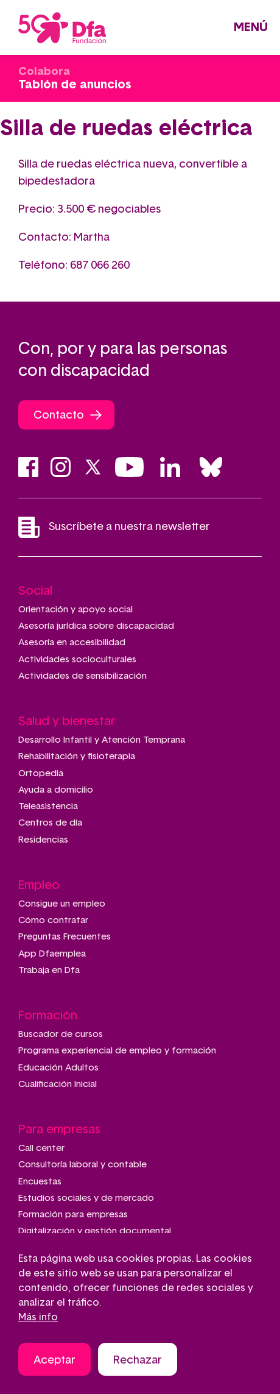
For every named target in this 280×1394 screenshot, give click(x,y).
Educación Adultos (58, 1067)
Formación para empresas (73, 1214)
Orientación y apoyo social (75, 609)
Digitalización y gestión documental (94, 1231)
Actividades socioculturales (77, 659)
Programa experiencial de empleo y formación (117, 1050)
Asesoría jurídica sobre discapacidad (96, 626)
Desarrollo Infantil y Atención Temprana (101, 740)
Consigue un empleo (61, 903)
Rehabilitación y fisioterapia (76, 756)
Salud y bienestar (66, 721)
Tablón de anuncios (74, 85)
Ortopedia (40, 773)
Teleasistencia (48, 806)
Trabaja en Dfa (49, 970)
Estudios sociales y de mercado (86, 1198)
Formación (47, 1016)
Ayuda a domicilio (55, 789)
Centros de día (50, 822)
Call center (41, 1148)
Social (35, 591)
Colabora (44, 71)
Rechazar (137, 1362)
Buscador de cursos (60, 1034)
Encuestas (39, 1181)
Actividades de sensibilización (82, 676)
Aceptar (54, 1362)
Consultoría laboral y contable (82, 1164)
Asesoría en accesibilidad (71, 642)
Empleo (39, 885)
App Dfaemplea (52, 953)
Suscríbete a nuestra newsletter (114, 527)
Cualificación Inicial (57, 1084)
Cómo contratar (53, 920)
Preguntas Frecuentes (64, 936)
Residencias (43, 839)
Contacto (58, 415)
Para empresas (59, 1129)
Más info (38, 1319)
